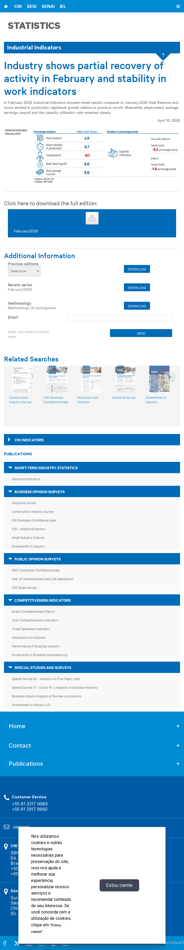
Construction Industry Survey (20, 399)
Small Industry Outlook (28, 537)
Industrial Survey (124, 397)
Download (137, 269)
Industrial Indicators (26, 478)
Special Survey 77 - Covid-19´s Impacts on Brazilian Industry (55, 687)
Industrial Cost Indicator (88, 399)
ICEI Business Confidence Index (34, 520)
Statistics (34, 25)
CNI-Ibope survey (24, 587)
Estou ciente (119, 885)
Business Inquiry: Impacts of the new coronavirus (46, 695)
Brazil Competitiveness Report (33, 611)
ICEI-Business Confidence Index (55, 399)
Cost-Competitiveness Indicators (35, 619)
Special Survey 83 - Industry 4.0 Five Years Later (46, 678)
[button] (169, 392)
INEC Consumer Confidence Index (36, 570)
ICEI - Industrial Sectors (28, 528)
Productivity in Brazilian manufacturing (39, 654)
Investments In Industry (156, 399)
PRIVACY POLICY (171, 943)
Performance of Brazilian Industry (36, 645)
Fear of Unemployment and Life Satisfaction (43, 578)
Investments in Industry (28, 546)
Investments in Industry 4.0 (31, 704)
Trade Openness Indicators (31, 628)
